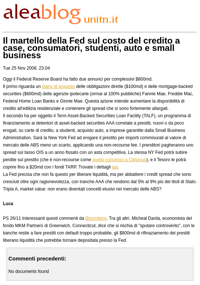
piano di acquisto (58, 86)
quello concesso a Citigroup (119, 159)
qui (115, 167)
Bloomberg (95, 218)
